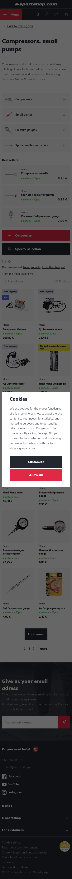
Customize (36, 462)
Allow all (36, 475)
